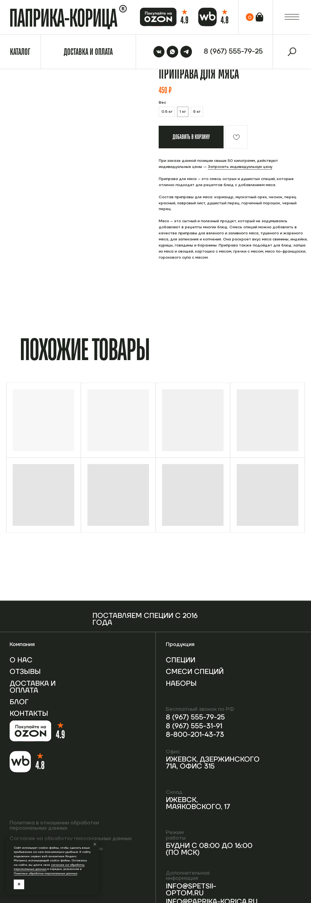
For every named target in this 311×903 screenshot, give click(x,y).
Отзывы (25, 672)
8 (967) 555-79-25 (195, 717)
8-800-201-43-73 (195, 734)
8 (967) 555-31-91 (194, 726)
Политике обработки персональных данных (45, 873)
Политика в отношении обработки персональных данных (54, 825)
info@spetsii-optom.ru (191, 889)
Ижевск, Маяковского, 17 (198, 803)
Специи (180, 660)
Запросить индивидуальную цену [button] (240, 166)
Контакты (29, 713)
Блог (19, 702)
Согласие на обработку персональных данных (71, 838)
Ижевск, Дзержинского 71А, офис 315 (213, 763)
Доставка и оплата (33, 687)
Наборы (181, 683)
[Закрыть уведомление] (95, 844)
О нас (21, 660)
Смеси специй (195, 672)
